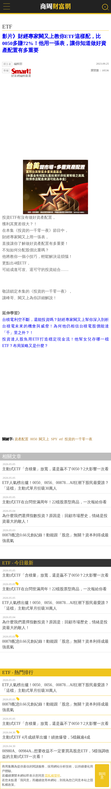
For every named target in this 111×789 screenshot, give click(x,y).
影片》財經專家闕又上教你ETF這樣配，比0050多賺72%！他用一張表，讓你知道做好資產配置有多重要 (54, 43)
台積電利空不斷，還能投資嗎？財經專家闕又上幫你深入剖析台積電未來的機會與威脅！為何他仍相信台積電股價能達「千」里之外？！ (55, 326)
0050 (33, 439)
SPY (54, 439)
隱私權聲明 (52, 775)
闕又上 (44, 439)
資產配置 (21, 439)
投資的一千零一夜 (78, 439)
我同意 (102, 775)
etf (61, 439)
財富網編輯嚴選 (21, 72)
